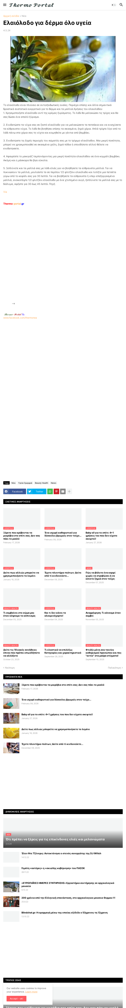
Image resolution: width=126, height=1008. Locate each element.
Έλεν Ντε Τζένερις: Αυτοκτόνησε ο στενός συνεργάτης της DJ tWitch (61, 853)
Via (5, 191)
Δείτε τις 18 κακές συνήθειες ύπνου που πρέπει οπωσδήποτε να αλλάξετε (21, 652)
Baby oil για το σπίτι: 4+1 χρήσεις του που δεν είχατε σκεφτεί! (101, 535)
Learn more (31, 991)
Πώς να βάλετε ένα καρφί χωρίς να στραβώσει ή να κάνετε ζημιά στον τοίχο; (101, 575)
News (53, 483)
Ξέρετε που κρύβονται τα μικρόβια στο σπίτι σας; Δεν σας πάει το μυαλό (21, 535)
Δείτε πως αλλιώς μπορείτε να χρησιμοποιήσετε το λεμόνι (21, 574)
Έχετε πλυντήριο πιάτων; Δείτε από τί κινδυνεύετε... (62, 574)
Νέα (24, 16)
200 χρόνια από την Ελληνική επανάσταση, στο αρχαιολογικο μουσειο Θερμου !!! (68, 897)
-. (14, 314)
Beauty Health (41, 483)
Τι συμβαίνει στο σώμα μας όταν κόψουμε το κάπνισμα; (19, 614)
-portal (13, 203)
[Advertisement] (40, 255)
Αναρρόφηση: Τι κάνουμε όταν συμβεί (103, 614)
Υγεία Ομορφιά (25, 483)
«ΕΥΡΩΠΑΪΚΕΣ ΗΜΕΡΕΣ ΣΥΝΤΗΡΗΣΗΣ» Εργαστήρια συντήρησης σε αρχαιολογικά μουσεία (67, 884)
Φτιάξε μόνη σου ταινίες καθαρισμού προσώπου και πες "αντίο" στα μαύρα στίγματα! (103, 652)
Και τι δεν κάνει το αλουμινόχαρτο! (55, 614)
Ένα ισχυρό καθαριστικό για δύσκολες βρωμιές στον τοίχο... (62, 534)
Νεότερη (10, 667)
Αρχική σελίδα (11, 16)
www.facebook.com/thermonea (63, 361)
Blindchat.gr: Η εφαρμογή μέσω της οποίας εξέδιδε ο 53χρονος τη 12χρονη (64, 912)
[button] (4, 5)
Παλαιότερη (114, 667)
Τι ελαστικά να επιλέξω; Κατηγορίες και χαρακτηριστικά (62, 651)
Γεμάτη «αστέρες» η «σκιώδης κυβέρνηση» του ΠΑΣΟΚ (53, 868)
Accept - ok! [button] (16, 998)
